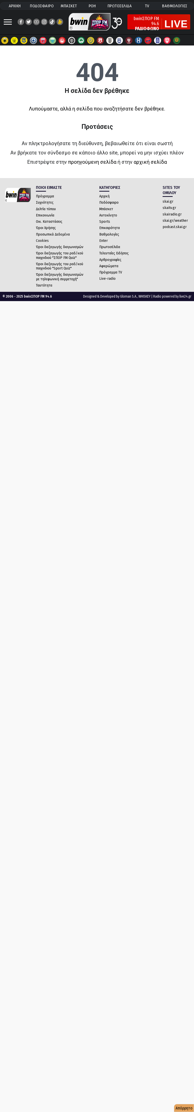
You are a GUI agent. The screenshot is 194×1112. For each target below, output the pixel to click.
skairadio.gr (172, 214)
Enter (103, 240)
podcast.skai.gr (175, 227)
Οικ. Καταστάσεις (49, 221)
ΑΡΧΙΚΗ (15, 6)
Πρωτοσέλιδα (109, 247)
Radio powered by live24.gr (172, 296)
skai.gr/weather (175, 220)
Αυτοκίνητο (108, 215)
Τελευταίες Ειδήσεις (114, 253)
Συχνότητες (45, 202)
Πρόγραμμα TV (110, 272)
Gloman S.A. (128, 296)
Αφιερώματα (108, 266)
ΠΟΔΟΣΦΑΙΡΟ (42, 6)
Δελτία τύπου (46, 209)
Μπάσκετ (106, 209)
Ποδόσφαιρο (109, 202)
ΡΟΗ (92, 6)
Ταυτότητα (44, 285)
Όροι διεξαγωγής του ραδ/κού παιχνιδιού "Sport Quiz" (59, 266)
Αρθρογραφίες (110, 259)
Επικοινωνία (45, 215)
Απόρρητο (184, 1108)
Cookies (42, 240)
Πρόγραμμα (45, 196)
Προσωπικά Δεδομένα (53, 234)
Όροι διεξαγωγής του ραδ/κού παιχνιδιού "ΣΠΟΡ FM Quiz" (59, 255)
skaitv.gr (169, 207)
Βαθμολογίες (109, 234)
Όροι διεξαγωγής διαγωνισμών (59, 247)
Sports (104, 221)
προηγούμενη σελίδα (92, 162)
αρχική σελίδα (150, 162)
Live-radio (107, 278)
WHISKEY (144, 296)
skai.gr (168, 201)
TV (147, 6)
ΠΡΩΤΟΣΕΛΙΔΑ (120, 6)
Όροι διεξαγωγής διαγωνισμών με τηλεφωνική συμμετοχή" (59, 276)
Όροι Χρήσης (46, 228)
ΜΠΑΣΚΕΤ (69, 6)
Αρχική (104, 196)
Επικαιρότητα (109, 228)
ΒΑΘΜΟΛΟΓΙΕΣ (174, 6)
